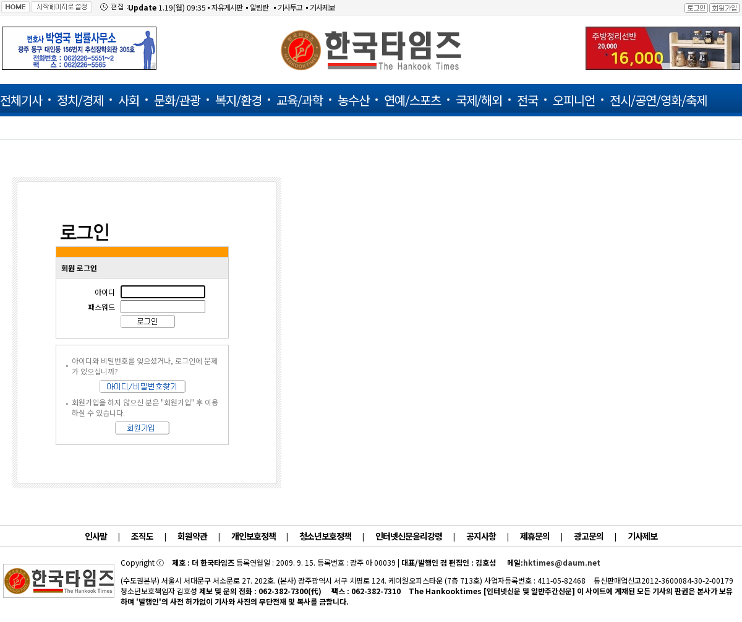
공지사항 (481, 536)
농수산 (353, 100)
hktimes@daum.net (561, 562)
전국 (527, 100)
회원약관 (192, 536)
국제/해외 (479, 100)
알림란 (259, 7)
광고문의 (588, 536)
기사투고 (290, 7)
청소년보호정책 (325, 536)
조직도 (142, 536)
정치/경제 (80, 100)
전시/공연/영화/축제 (658, 100)
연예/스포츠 (412, 100)
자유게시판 (226, 7)
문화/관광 (177, 100)
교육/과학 (299, 100)
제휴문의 (535, 536)
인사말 (96, 536)
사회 (128, 100)
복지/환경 (238, 100)
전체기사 (21, 100)
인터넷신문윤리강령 (408, 536)
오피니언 (574, 100)
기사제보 (322, 7)
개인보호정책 (254, 536)
